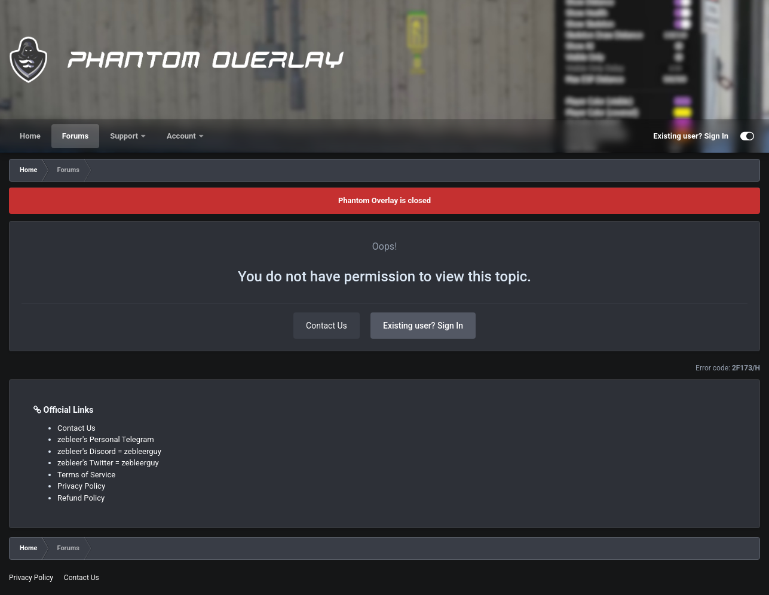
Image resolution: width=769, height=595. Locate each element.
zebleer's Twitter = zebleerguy (108, 462)
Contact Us (326, 325)
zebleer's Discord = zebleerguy (109, 451)
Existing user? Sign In (690, 135)
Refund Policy (81, 497)
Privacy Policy (81, 485)
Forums (75, 135)
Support (125, 135)
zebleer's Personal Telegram (105, 439)
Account (182, 135)
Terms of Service (86, 474)
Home (30, 135)
